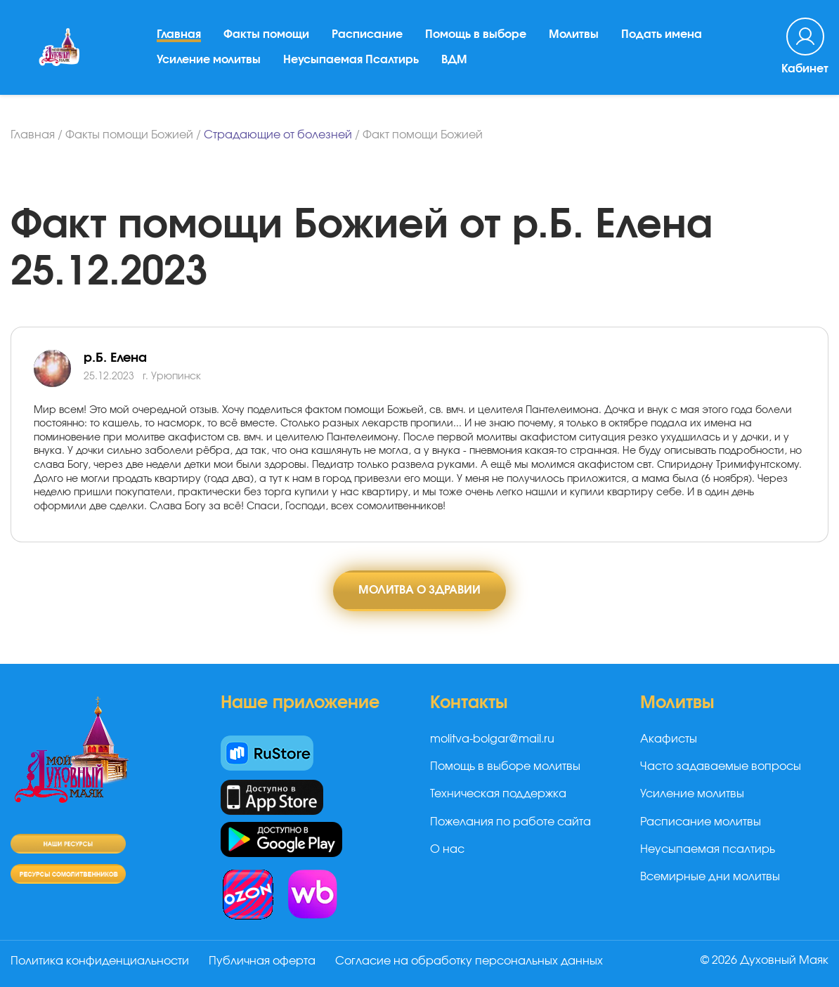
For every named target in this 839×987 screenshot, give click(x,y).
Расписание (367, 34)
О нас (447, 849)
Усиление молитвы (209, 59)
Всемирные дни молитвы (710, 876)
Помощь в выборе (475, 34)
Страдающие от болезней (278, 134)
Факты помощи (266, 34)
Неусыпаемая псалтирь (707, 849)
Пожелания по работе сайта (510, 822)
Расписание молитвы (700, 822)
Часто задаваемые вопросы (720, 766)
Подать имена (661, 34)
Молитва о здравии (419, 590)
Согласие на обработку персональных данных (469, 961)
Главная (179, 34)
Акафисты (668, 739)
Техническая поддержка (498, 793)
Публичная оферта (262, 961)
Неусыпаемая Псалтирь (351, 59)
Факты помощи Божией (129, 134)
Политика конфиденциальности (100, 961)
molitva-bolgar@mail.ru (492, 739)
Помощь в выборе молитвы (505, 766)
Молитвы (574, 34)
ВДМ (454, 59)
